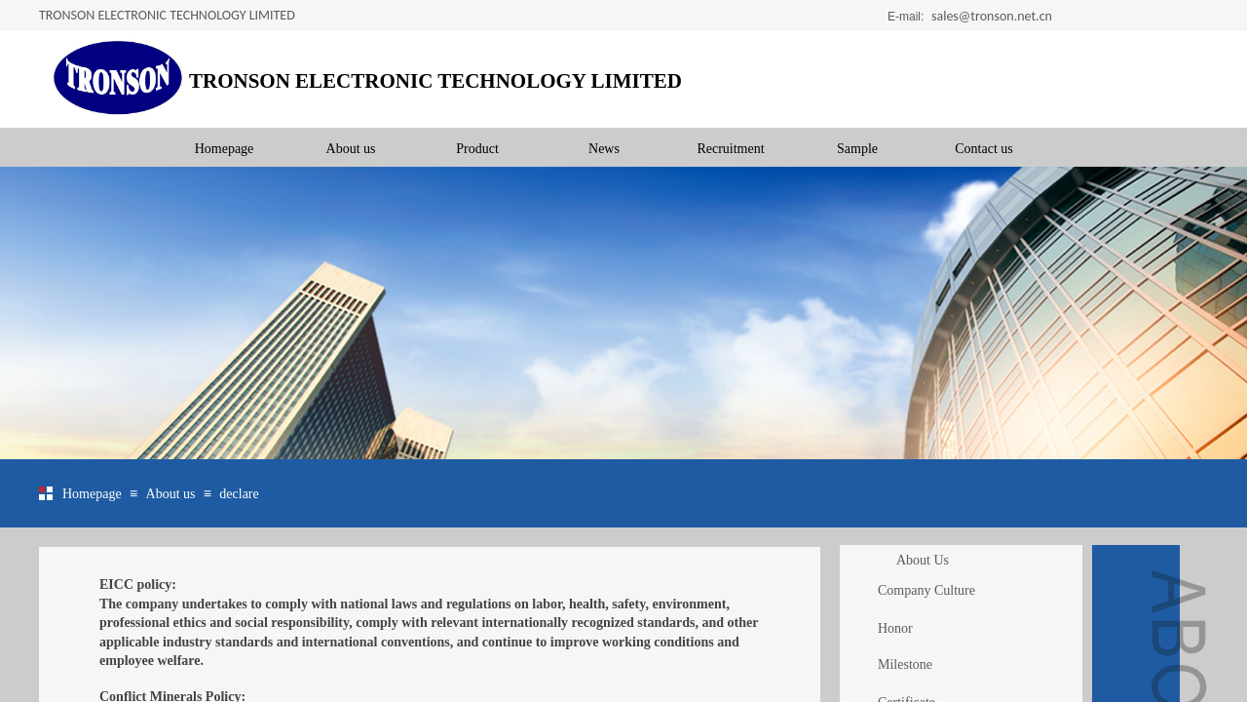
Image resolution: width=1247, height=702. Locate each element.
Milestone (905, 664)
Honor (895, 628)
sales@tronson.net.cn (991, 16)
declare (238, 494)
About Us (922, 560)
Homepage (224, 148)
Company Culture (926, 590)
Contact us (984, 148)
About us (351, 148)
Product (477, 148)
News (604, 148)
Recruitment (730, 148)
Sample (857, 148)
